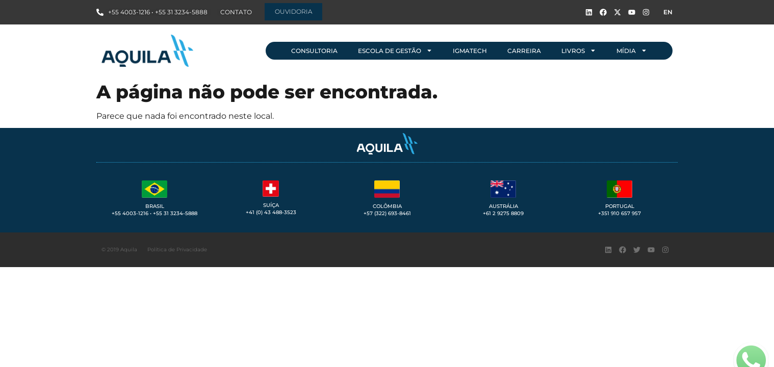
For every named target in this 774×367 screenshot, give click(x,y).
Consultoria (314, 51)
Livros (578, 50)
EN (668, 12)
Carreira (524, 51)
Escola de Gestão (395, 50)
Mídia (631, 50)
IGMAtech (470, 51)
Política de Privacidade (177, 249)
